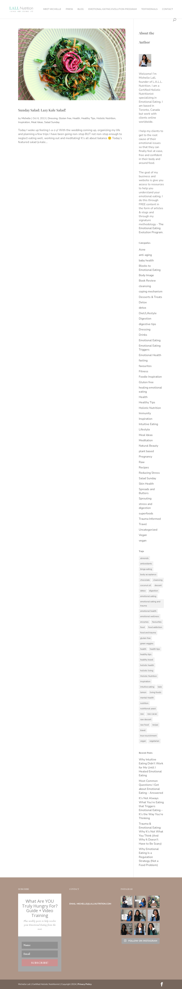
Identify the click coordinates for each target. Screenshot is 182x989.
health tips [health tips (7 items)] (155, 649)
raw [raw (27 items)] (142, 713)
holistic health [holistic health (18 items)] (147, 665)
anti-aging (145, 255)
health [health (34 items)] (143, 649)
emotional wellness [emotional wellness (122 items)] (149, 616)
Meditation (146, 440)
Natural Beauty (148, 446)
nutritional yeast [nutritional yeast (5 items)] (148, 708)
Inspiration (24, 122)
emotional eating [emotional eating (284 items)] (148, 596)
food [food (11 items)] (142, 627)
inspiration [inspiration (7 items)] (145, 681)
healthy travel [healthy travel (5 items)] (146, 659)
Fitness (143, 371)
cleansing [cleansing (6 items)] (157, 580)
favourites (145, 366)
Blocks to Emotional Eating (149, 268)
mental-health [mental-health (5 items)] (147, 697)
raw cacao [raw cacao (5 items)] (152, 713)
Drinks (143, 335)
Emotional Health (150, 355)
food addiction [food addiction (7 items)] (155, 627)
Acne (142, 250)
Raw (141, 462)
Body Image (146, 275)
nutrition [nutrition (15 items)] (144, 703)
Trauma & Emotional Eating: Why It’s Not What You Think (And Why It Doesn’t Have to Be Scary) (151, 834)
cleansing (145, 286)
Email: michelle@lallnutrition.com (90, 903)
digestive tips (147, 324)
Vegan (143, 535)
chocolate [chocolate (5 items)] (145, 580)
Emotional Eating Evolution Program (112, 9)
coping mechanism (150, 291)
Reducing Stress (149, 473)
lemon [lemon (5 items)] (143, 692)
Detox (143, 302)
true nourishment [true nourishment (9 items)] (148, 735)
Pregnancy (145, 457)
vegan (142, 541)
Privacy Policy (85, 984)
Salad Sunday (52, 122)
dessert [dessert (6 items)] (158, 585)
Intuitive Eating (148, 424)
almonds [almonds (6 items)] (144, 558)
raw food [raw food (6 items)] (144, 724)
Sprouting (145, 498)
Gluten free (65, 118)
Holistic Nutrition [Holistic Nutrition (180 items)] (148, 676)
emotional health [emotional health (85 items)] (148, 611)
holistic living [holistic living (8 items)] (146, 670)
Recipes (144, 467)
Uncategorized (148, 530)
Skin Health (146, 484)
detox (142, 308)
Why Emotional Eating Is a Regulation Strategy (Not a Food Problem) (149, 857)
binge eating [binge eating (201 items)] (146, 569)
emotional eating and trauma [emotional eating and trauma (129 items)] (150, 603)
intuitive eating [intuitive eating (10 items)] (147, 686)
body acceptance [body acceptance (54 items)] (148, 574)
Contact (167, 9)
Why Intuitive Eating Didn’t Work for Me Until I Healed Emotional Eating (151, 768)
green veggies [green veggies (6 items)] (146, 643)
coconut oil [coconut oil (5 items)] (145, 585)
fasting (143, 360)
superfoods (146, 513)
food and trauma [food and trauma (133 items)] (148, 632)
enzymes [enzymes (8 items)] (144, 621)
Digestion (145, 319)
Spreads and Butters (147, 491)
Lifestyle (144, 429)
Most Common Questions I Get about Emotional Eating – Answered (151, 787)
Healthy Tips (88, 118)
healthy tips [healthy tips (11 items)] (145, 654)
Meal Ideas (37, 122)
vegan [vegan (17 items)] (143, 741)
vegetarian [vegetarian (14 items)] (154, 741)
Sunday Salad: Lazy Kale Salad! (42, 110)
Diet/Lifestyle (148, 313)
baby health (146, 260)
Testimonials (149, 9)
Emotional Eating (149, 340)
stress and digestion (145, 506)
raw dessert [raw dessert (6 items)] (145, 719)
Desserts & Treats (150, 297)
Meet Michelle (52, 9)
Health (76, 118)
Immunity (145, 413)
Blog (80, 9)
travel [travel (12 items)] (143, 730)
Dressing (53, 118)
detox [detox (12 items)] (143, 590)
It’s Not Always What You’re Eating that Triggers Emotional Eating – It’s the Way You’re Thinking (151, 808)
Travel (143, 524)
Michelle (26, 118)
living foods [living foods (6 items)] (155, 692)
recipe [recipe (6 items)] (155, 724)
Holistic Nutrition (106, 118)
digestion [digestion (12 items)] (153, 590)
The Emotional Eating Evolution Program (151, 228)
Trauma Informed (150, 519)
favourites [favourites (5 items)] (157, 621)
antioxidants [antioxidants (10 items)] (146, 563)
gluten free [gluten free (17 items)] (145, 638)
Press (69, 9)
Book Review (147, 281)
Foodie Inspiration (150, 377)
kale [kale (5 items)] (160, 686)
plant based (146, 451)
